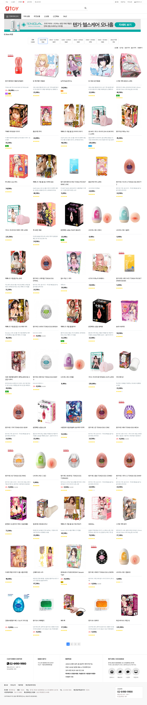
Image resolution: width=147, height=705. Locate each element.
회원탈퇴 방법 (69, 677)
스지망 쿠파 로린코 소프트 (124, 81)
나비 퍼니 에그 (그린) (39, 476)
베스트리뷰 (38, 2)
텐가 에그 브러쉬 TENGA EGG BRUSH (45, 326)
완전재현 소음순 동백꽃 (95, 326)
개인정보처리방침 (30, 685)
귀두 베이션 (119, 377)
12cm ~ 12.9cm (66, 41)
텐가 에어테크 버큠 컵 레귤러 (14, 81)
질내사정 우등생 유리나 (40, 524)
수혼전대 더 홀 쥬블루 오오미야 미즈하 (72, 427)
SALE (65, 16)
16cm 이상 (114, 41)
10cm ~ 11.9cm (54, 41)
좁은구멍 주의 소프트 (94, 182)
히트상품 (26, 16)
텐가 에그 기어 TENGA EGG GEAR (16, 427)
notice (68, 659)
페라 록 (63, 620)
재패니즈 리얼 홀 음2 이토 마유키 (71, 524)
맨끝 (79, 644)
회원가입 (123, 2)
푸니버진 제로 (37, 230)
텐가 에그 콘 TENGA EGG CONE (98, 427)
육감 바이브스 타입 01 (123, 620)
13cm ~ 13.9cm (78, 41)
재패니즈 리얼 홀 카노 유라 (13, 278)
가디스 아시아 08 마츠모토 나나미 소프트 (101, 377)
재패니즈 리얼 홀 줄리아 (68, 326)
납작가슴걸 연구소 (66, 81)
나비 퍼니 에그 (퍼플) (67, 377)
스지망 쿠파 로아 (121, 524)
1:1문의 (13, 2)
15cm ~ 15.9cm (102, 41)
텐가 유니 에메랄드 (39, 620)
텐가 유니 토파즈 (93, 620)
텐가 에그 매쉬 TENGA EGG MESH (127, 427)
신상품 (46, 16)
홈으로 (6, 685)
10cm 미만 (43, 41)
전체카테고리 (12, 16)
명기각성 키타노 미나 (122, 131)
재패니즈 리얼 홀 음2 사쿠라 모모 (43, 182)
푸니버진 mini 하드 (11, 182)
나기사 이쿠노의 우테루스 (96, 278)
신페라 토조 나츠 (38, 572)
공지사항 (29, 2)
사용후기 (139, 48)
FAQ (7, 2)
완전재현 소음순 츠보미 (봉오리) (71, 230)
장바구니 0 (138, 2)
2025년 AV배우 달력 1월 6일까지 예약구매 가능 (78, 664)
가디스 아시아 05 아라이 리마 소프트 (16, 230)
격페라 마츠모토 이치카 (12, 131)
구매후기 (21, 2)
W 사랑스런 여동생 (94, 81)
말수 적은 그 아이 (66, 278)
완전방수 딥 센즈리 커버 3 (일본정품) (16, 524)
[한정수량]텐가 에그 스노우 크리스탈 (16, 620)
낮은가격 (127, 48)
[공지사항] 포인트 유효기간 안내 (74, 670)
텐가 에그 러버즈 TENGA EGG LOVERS (101, 572)
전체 (33, 41)
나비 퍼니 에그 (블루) (122, 230)
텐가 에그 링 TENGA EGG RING (15, 476)
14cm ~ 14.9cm (90, 41)
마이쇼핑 (129, 2)
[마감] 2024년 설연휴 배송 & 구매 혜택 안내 (77, 667)
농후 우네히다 (120, 326)
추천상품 (37, 16)
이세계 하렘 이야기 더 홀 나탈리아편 (16, 572)
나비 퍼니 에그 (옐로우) (123, 572)
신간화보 (56, 16)
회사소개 (12, 685)
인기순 (121, 48)
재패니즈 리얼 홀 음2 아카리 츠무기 (71, 131)
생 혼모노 (91, 524)
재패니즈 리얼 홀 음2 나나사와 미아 (16, 326)
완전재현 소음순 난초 (39, 427)
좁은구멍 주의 (37, 131)
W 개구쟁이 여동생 (39, 81)
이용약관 (20, 685)
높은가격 (133, 48)
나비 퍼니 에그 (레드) (94, 230)
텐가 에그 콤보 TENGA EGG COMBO (100, 476)
